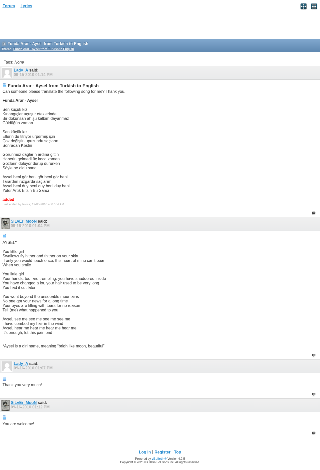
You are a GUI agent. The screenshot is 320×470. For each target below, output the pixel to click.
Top (177, 452)
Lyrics (26, 6)
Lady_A (21, 70)
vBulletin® (159, 458)
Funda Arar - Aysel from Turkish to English (43, 49)
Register (162, 452)
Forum (8, 6)
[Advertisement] (40, 25)
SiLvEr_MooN (24, 221)
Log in (145, 452)
